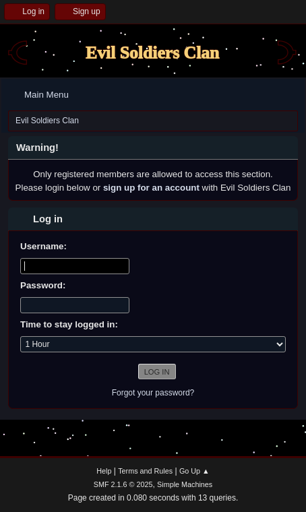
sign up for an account (151, 188)
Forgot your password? (153, 392)
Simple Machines (184, 484)
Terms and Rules (145, 471)
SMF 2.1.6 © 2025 (123, 484)
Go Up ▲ (194, 471)
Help (103, 471)
